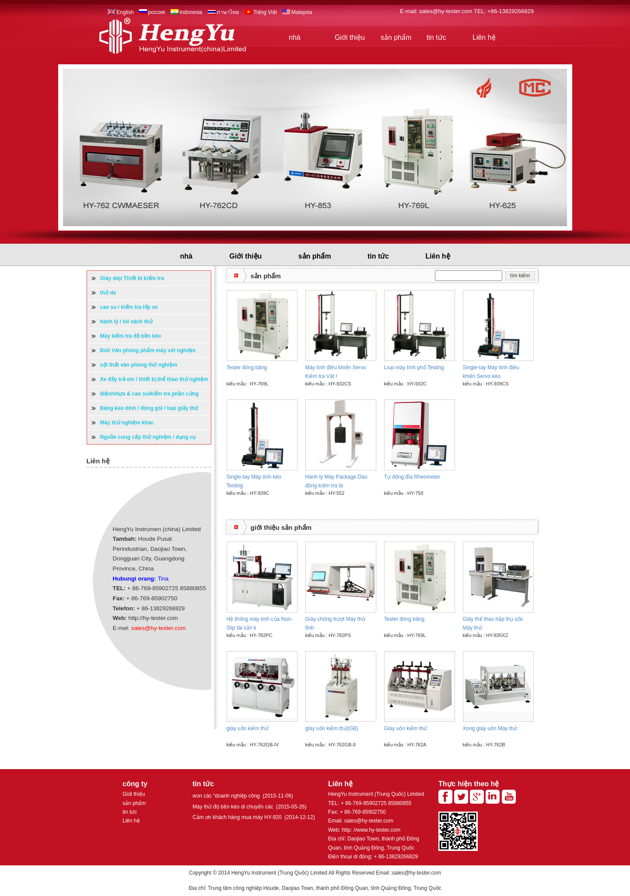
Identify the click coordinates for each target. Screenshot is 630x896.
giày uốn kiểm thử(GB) (331, 728)
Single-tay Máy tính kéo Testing (254, 481)
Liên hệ (484, 37)
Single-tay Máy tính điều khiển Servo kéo (491, 371)
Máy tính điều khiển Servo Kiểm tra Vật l (335, 371)
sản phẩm (396, 37)
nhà (295, 37)
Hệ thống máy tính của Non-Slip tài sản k (260, 623)
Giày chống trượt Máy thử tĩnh (335, 623)
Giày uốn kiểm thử (405, 728)
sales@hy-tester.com (446, 11)
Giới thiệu (350, 37)
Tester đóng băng (247, 367)
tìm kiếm (520, 276)
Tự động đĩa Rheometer (412, 477)
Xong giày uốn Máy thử (490, 728)
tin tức (436, 37)
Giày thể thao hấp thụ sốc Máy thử (493, 623)
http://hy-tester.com (153, 618)
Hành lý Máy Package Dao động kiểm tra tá (336, 481)
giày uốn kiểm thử (248, 728)
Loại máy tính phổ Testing (414, 367)
